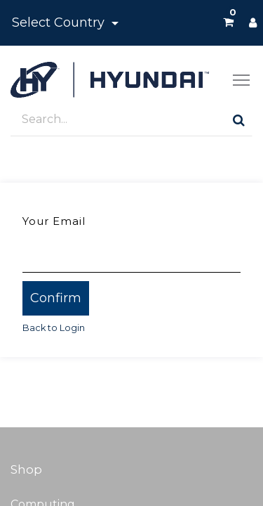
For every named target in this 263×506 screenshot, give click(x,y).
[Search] (238, 119)
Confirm (55, 298)
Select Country (60, 22)
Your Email (54, 221)
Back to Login (53, 328)
